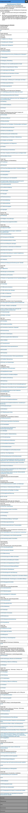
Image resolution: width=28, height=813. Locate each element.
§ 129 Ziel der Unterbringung (6, 506)
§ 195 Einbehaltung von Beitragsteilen (8, 768)
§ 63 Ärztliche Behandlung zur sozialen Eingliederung (11, 253)
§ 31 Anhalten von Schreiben (6, 140)
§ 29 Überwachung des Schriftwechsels (8, 133)
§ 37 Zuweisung (3, 162)
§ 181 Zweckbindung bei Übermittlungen (9, 717)
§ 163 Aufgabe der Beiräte (6, 631)
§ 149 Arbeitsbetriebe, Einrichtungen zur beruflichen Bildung (13, 578)
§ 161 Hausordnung (4, 622)
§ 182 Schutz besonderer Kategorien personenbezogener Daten (12, 721)
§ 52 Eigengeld (3, 209)
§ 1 (1, 30)
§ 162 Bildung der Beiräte (5, 628)
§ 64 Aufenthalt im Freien (5, 256)
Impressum (2, 811)
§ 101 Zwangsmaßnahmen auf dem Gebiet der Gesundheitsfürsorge (10, 391)
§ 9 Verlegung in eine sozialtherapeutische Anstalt (11, 63)
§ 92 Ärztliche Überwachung (6, 359)
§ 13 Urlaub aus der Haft (5, 76)
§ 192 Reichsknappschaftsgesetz (7, 759)
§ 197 (1, 777)
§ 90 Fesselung (3, 352)
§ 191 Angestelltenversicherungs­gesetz (8, 755)
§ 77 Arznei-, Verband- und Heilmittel (8, 305)
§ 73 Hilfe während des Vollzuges (7, 290)
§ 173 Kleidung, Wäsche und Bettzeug (8, 681)
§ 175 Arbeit (3, 687)
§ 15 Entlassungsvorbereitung (6, 82)
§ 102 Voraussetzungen (5, 396)
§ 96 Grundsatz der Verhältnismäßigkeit (8, 374)
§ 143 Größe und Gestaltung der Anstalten (9, 559)
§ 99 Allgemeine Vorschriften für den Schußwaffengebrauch (13, 384)
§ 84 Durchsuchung (4, 330)
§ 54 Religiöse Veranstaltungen (7, 218)
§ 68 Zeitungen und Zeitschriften (7, 271)
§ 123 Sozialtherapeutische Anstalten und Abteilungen (12, 483)
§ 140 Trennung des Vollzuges (6, 550)
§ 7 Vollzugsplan (3, 57)
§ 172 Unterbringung (4, 678)
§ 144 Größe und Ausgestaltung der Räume (9, 563)
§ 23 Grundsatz (3, 114)
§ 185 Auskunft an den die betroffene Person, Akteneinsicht (13, 729)
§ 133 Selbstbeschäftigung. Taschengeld (9, 518)
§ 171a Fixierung (4, 675)
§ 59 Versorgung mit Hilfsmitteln (7, 237)
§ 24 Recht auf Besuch (5, 118)
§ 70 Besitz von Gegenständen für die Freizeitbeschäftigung (13, 278)
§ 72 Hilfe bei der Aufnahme (6, 287)
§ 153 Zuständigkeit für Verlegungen (8, 594)
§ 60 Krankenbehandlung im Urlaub (8, 240)
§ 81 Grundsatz (3, 321)
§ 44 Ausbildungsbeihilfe (5, 184)
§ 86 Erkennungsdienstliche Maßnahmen (9, 336)
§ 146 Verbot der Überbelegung (7, 569)
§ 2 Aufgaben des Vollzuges (6, 38)
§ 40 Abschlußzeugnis (5, 171)
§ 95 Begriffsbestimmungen (6, 371)
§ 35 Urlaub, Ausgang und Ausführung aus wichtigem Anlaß (13, 152)
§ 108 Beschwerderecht (5, 418)
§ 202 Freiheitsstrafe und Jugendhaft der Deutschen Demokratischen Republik (11, 794)
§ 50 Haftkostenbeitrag (5, 203)
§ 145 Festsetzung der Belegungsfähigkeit (9, 566)
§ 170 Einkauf (3, 665)
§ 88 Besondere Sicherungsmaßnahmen (9, 346)
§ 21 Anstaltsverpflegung (5, 104)
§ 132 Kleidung (3, 515)
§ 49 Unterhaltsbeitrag (5, 200)
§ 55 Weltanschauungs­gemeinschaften (8, 221)
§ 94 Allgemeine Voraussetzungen (7, 368)
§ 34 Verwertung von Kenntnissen (7, 149)
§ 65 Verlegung (3, 259)
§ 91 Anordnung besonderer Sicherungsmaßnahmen (11, 356)
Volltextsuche (3, 801)
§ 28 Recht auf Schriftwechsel (6, 130)
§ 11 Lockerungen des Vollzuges (7, 70)
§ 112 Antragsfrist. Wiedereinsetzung (8, 433)
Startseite (2, 798)
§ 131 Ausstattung (4, 512)
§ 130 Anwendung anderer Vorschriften (8, 509)
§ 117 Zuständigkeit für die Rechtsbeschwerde (10, 449)
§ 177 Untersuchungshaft (5, 698)
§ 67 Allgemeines (4, 268)
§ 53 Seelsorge (3, 215)
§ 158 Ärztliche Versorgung (6, 612)
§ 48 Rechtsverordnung (5, 196)
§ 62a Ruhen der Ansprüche (6, 249)
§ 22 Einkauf (3, 107)
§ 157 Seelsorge (3, 609)
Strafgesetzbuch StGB (5, 1)
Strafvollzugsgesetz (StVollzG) (14, 4)
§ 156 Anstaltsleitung (4, 606)
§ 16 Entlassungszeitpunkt (6, 86)
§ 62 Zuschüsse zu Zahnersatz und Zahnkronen (10, 246)
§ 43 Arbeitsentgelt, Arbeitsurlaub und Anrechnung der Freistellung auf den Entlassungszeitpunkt (12, 182)
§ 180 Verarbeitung (4, 714)
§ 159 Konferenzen (4, 616)
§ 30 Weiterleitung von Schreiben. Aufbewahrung (11, 137)
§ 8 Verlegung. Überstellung (6, 60)
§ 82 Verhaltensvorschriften (6, 324)
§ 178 (1, 703)
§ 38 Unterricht (3, 165)
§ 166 (1, 643)
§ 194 (1, 765)
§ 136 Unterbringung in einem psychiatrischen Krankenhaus (13, 532)
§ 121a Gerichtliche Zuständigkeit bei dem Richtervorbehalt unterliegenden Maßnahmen (13, 469)
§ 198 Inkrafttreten (4, 780)
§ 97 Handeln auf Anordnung (6, 377)
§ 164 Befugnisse (4, 634)
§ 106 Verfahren (3, 409)
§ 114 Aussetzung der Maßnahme (7, 440)
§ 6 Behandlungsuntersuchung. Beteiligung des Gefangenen (13, 54)
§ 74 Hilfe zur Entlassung (5, 293)
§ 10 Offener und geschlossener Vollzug (9, 67)
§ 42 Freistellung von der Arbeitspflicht (8, 177)
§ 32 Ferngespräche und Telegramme (8, 143)
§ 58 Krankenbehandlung (5, 234)
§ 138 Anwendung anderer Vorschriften (8, 538)
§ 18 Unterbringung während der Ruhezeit (9, 95)
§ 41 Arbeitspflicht (4, 174)
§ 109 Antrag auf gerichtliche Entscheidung (9, 421)
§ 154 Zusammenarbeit (5, 600)
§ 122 (1, 477)
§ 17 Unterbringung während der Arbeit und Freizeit (11, 91)
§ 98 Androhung (3, 380)
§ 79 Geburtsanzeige (4, 312)
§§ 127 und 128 (3, 496)
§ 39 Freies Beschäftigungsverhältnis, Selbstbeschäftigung (13, 168)
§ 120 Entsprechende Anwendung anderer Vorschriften (12, 462)
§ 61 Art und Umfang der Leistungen (8, 243)
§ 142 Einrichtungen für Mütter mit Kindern (9, 556)
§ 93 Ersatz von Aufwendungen (7, 362)
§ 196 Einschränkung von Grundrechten (9, 774)
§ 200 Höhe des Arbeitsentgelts (7, 787)
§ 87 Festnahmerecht (5, 343)
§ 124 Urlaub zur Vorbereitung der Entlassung (10, 487)
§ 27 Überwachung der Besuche (7, 127)
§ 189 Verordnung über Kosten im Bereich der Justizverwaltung (10, 747)
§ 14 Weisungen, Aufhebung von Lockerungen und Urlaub (12, 79)
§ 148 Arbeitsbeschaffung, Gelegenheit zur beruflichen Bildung (13, 575)
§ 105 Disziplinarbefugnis (5, 405)
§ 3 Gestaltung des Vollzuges (6, 42)
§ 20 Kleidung (3, 101)
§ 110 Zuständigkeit (4, 424)
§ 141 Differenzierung (5, 553)
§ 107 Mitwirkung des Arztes (6, 412)
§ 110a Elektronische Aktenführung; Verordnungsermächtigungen (8, 428)
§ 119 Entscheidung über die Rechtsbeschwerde (10, 456)
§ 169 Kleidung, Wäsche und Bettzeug (8, 661)
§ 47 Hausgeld (3, 193)
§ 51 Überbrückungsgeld (5, 206)
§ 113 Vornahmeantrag (5, 437)
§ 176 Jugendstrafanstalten (6, 694)
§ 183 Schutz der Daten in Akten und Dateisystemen (11, 723)
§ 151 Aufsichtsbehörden (5, 587)
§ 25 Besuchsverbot (4, 121)
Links (1, 804)
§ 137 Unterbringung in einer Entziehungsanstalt (10, 535)
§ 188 (1, 743)
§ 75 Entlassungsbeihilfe (5, 296)
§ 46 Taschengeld (4, 190)
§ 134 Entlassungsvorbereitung (7, 522)
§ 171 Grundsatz (4, 671)
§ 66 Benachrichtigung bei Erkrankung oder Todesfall (11, 262)
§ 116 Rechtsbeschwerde (5, 446)
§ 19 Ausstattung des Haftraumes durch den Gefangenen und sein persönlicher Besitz (13, 99)
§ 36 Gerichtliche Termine (5, 156)
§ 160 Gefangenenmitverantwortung (8, 619)
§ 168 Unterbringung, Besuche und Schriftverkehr (11, 658)
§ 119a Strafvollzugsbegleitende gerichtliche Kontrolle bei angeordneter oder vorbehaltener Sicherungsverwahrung (12, 460)
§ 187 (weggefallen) (4, 737)
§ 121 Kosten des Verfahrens (6, 465)
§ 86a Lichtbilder (3, 340)
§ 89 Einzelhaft (3, 349)
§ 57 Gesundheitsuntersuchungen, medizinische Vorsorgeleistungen (10, 231)
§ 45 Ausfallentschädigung (6, 187)
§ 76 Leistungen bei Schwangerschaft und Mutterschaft (12, 302)
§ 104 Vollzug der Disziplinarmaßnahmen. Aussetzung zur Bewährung (12, 403)
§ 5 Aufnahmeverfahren (5, 51)
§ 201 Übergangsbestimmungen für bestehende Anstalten (12, 790)
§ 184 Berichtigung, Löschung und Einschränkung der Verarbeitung (12, 727)
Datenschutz (3, 807)
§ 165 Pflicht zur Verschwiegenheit (7, 637)
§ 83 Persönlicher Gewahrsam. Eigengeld (9, 327)
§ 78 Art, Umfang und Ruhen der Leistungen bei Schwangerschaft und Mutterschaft (10, 309)
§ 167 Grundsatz (4, 655)
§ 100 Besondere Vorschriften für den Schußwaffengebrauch (13, 387)
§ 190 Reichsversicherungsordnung (8, 752)
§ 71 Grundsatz (3, 283)
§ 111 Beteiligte (3, 430)
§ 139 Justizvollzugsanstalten (6, 547)
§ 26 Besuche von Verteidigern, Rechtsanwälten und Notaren (13, 124)
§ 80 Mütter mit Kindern (5, 315)
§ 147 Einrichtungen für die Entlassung (8, 572)
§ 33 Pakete (3, 146)
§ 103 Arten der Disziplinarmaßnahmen (8, 399)
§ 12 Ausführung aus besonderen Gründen (9, 73)
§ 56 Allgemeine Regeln (5, 227)
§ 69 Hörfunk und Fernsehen (6, 274)
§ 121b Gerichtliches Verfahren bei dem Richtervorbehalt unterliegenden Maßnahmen (12, 473)
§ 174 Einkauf (3, 684)
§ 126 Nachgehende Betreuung (7, 493)
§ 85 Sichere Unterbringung (6, 333)
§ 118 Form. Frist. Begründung (7, 453)
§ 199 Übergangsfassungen (6, 784)
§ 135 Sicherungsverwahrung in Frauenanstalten (10, 525)
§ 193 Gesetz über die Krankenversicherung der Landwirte (13, 762)
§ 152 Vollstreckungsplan (5, 591)
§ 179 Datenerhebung (5, 710)
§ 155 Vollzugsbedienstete (6, 603)
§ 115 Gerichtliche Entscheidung (7, 443)
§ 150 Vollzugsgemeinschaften (7, 582)
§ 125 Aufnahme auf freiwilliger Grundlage (9, 490)
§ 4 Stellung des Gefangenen (6, 45)
